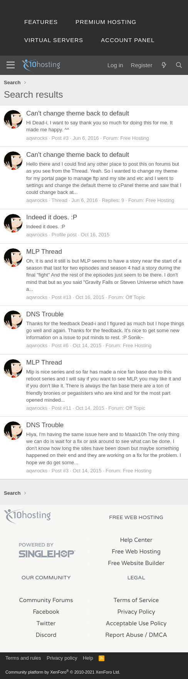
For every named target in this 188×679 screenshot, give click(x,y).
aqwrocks (36, 138)
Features (41, 22)
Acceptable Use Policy (136, 623)
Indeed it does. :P (51, 217)
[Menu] (11, 65)
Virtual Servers (53, 40)
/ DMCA (156, 634)
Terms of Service (136, 600)
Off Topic (135, 297)
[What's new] (163, 65)
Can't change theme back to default (77, 113)
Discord (45, 634)
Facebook (46, 611)
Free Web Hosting (136, 551)
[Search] (178, 65)
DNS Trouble (45, 314)
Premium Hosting (106, 22)
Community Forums (46, 600)
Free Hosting (134, 138)
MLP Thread (44, 251)
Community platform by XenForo (62, 672)
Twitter (46, 623)
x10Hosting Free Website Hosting (27, 516)
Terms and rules (23, 658)
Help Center (136, 539)
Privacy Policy (136, 611)
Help (88, 658)
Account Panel (127, 40)
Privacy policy (62, 658)
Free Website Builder (136, 563)
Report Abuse (124, 634)
